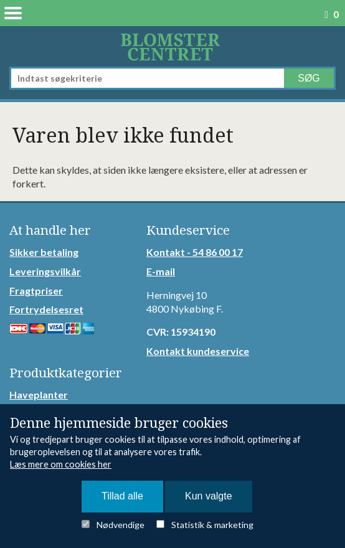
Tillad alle (122, 496)
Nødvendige (120, 524)
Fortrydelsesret (46, 309)
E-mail (160, 271)
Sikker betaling (43, 252)
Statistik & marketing (212, 524)
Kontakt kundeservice (197, 351)
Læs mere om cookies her (60, 464)
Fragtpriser (36, 290)
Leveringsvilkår (45, 271)
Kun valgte (208, 496)
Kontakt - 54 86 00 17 (194, 252)
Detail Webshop (172, 46)
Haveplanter (38, 394)
